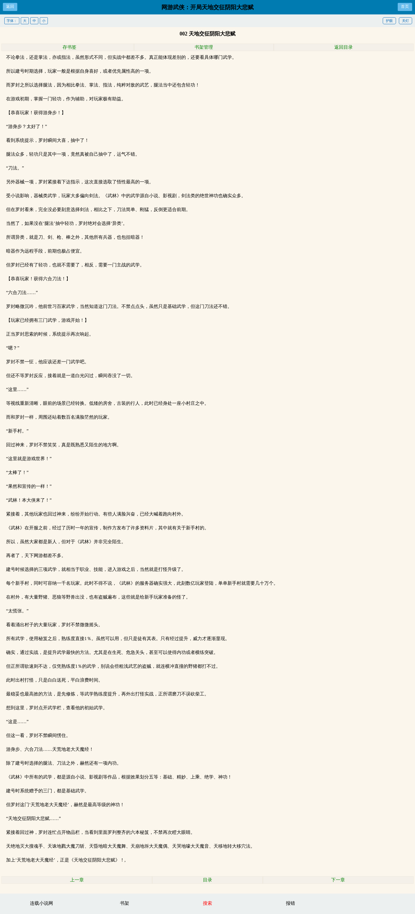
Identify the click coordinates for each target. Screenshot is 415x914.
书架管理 (204, 47)
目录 (207, 879)
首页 (405, 6)
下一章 (338, 879)
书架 (124, 903)
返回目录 (343, 47)
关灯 (405, 21)
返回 (10, 6)
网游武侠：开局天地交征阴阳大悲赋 (207, 7)
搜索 (207, 903)
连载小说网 (41, 903)
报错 (290, 903)
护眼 (389, 21)
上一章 (77, 879)
